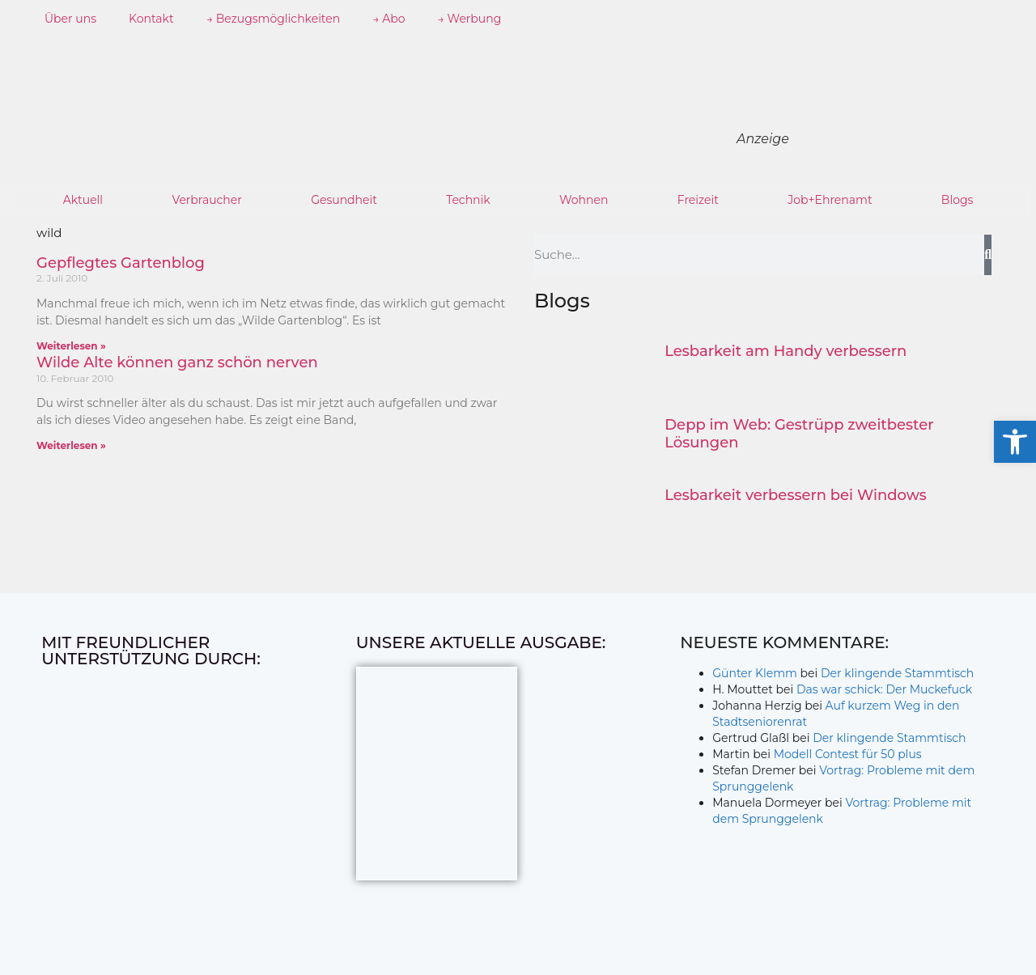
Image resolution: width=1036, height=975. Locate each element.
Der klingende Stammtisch (897, 673)
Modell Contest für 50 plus (848, 754)
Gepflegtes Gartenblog (120, 263)
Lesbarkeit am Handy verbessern (785, 351)
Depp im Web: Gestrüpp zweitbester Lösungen (798, 433)
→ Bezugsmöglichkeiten (273, 18)
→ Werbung (470, 18)
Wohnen (583, 200)
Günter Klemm (754, 673)
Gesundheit (344, 200)
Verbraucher (206, 200)
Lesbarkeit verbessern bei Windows (795, 495)
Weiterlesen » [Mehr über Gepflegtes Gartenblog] (71, 346)
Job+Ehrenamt (830, 200)
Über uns (70, 18)
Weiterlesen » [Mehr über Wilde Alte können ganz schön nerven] (71, 445)
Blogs (957, 200)
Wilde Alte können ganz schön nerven (177, 362)
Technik (468, 200)
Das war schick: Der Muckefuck (884, 689)
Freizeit (698, 200)
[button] (1015, 442)
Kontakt (151, 18)
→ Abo (388, 18)
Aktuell (83, 200)
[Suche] (987, 255)
